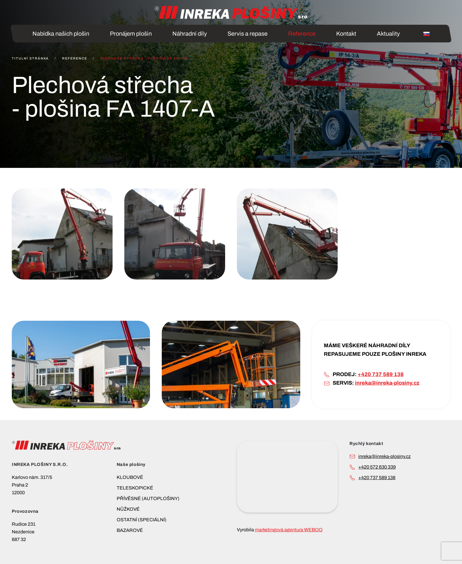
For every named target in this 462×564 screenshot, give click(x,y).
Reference (302, 33)
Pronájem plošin (131, 33)
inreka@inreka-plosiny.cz (387, 383)
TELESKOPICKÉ (135, 487)
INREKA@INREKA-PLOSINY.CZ (384, 456)
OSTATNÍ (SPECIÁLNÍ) (141, 519)
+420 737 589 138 (381, 374)
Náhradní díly (189, 33)
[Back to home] (231, 12)
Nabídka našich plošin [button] (60, 33)
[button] (62, 233)
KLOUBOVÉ (130, 477)
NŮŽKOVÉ (128, 509)
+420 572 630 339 (377, 466)
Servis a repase (247, 33)
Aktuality (388, 33)
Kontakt (346, 33)
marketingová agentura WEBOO (289, 529)
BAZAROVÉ (130, 530)
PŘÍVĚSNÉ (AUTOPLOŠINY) (148, 498)
